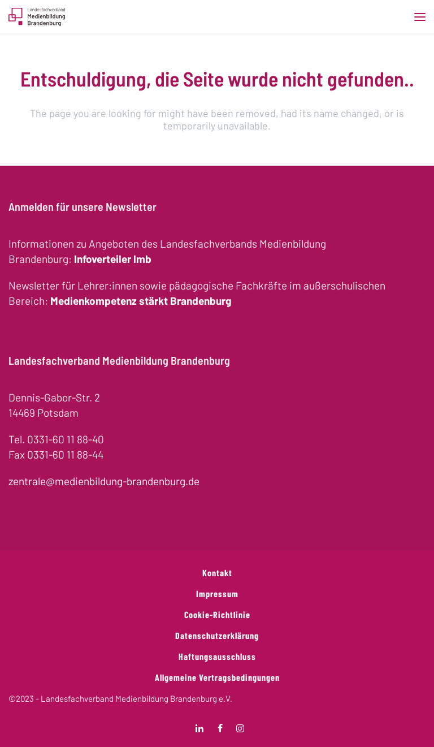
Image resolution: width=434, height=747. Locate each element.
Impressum (217, 593)
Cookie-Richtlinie (217, 614)
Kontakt (217, 572)
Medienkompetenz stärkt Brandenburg (141, 300)
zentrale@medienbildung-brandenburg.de (103, 480)
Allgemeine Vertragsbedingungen (217, 677)
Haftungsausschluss (217, 656)
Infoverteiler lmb (112, 258)
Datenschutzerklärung (217, 635)
